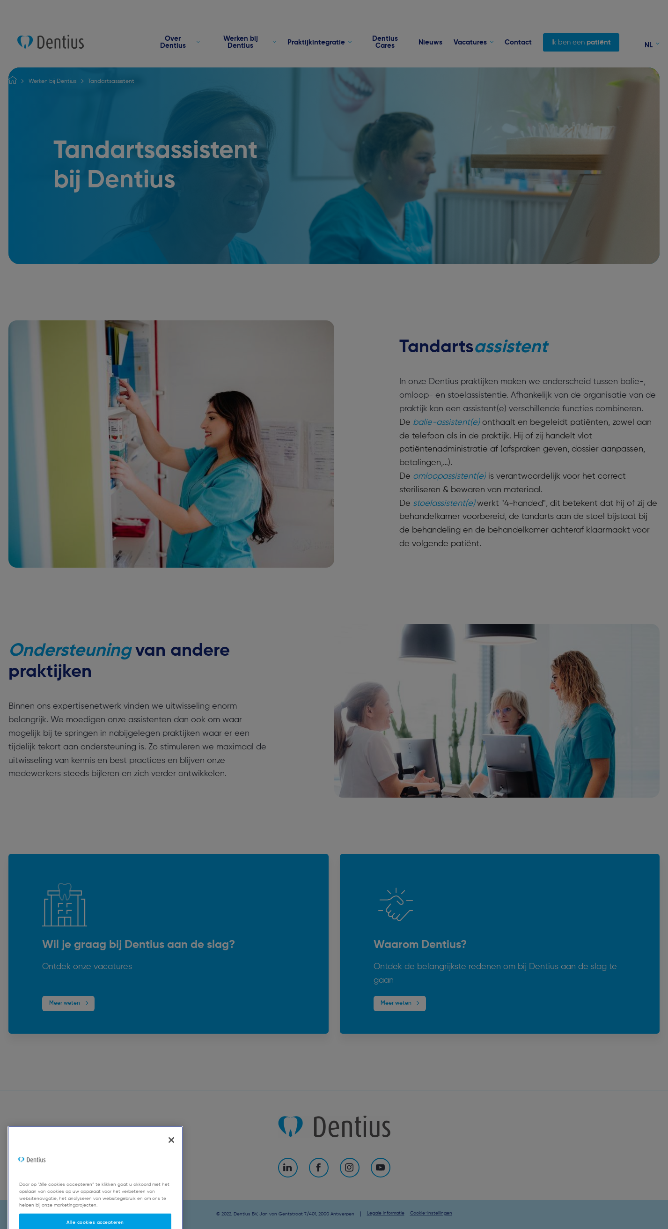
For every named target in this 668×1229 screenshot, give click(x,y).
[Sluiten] (171, 1152)
